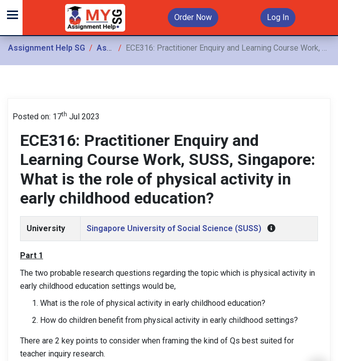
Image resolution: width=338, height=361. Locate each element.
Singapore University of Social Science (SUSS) (174, 228)
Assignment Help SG (46, 48)
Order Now (193, 17)
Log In (278, 17)
